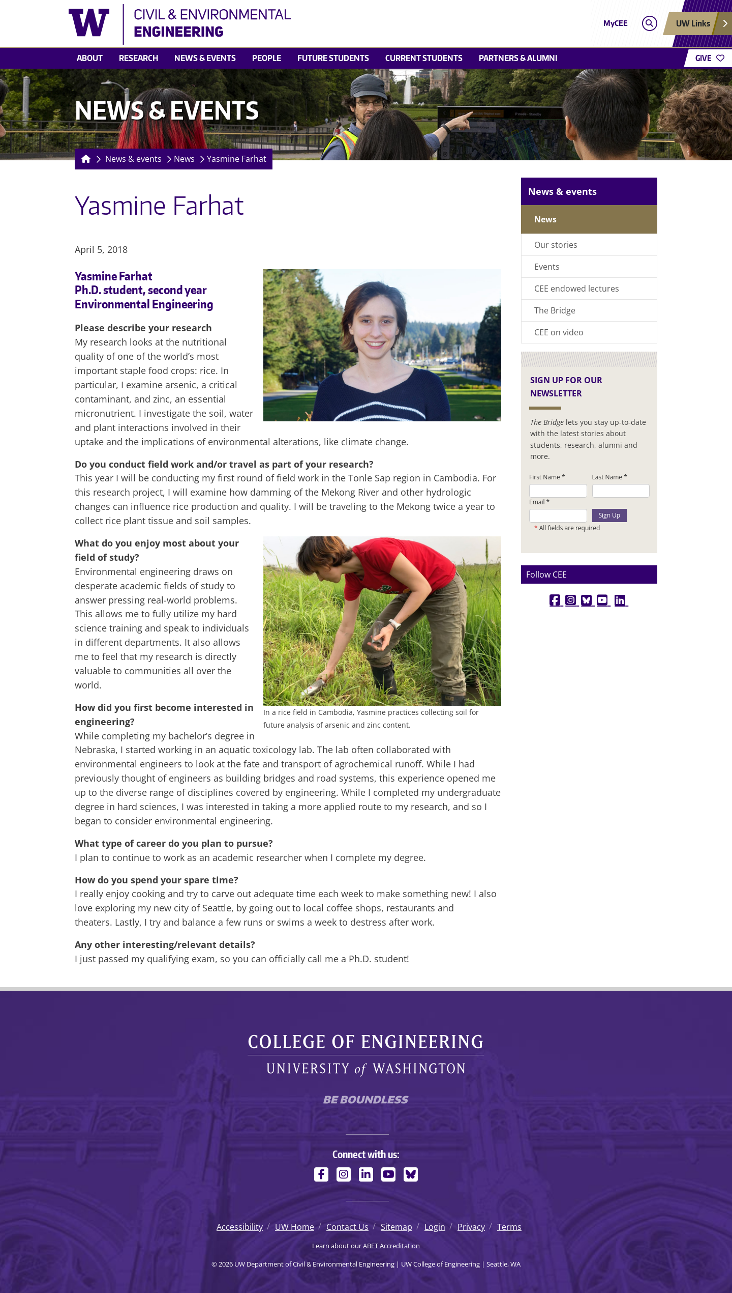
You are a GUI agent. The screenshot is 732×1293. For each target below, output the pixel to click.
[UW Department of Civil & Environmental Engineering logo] (292, 24)
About (90, 58)
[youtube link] (604, 599)
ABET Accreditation (391, 1245)
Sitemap (396, 1226)
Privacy (471, 1226)
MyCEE (615, 23)
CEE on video (559, 332)
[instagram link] (572, 599)
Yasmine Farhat (236, 158)
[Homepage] (84, 159)
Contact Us (347, 1226)
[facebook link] (556, 599)
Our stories (555, 244)
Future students (333, 58)
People (266, 58)
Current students (424, 58)
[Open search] (649, 23)
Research (138, 58)
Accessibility (240, 1226)
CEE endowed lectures (576, 288)
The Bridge (554, 310)
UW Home (294, 1226)
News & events (205, 58)
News (184, 158)
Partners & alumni (518, 58)
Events (547, 266)
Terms (509, 1226)
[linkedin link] (621, 599)
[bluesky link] (588, 599)
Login (434, 1226)
